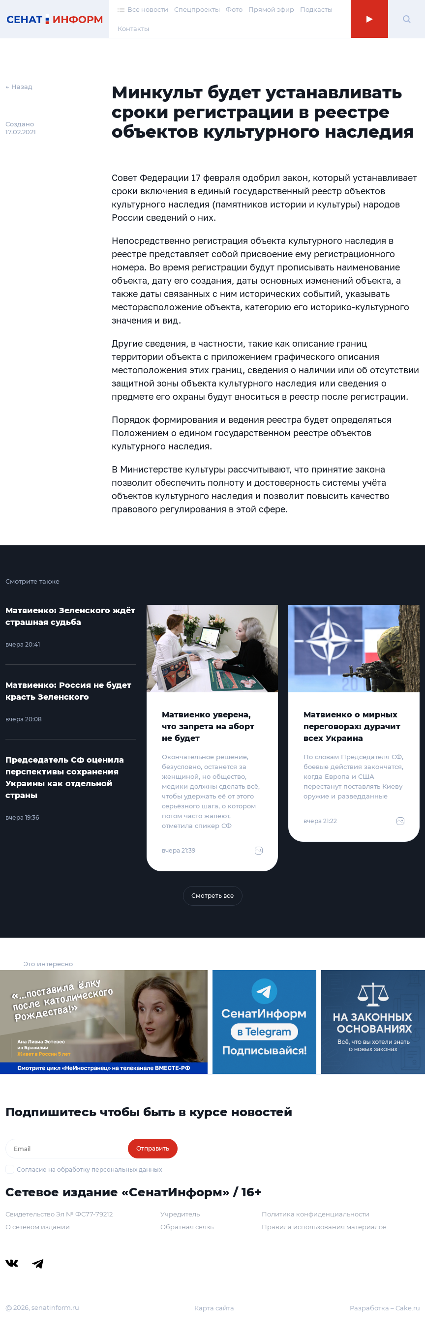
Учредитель (180, 1214)
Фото (234, 9)
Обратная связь (186, 1227)
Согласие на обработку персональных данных (89, 1169)
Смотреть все (212, 895)
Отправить (152, 1148)
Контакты (133, 28)
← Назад (18, 86)
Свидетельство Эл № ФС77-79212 (59, 1214)
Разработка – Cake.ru (385, 1308)
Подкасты (316, 9)
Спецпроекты (197, 9)
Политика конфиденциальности (315, 1214)
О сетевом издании (37, 1227)
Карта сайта (214, 1308)
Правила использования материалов (324, 1227)
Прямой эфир (271, 9)
